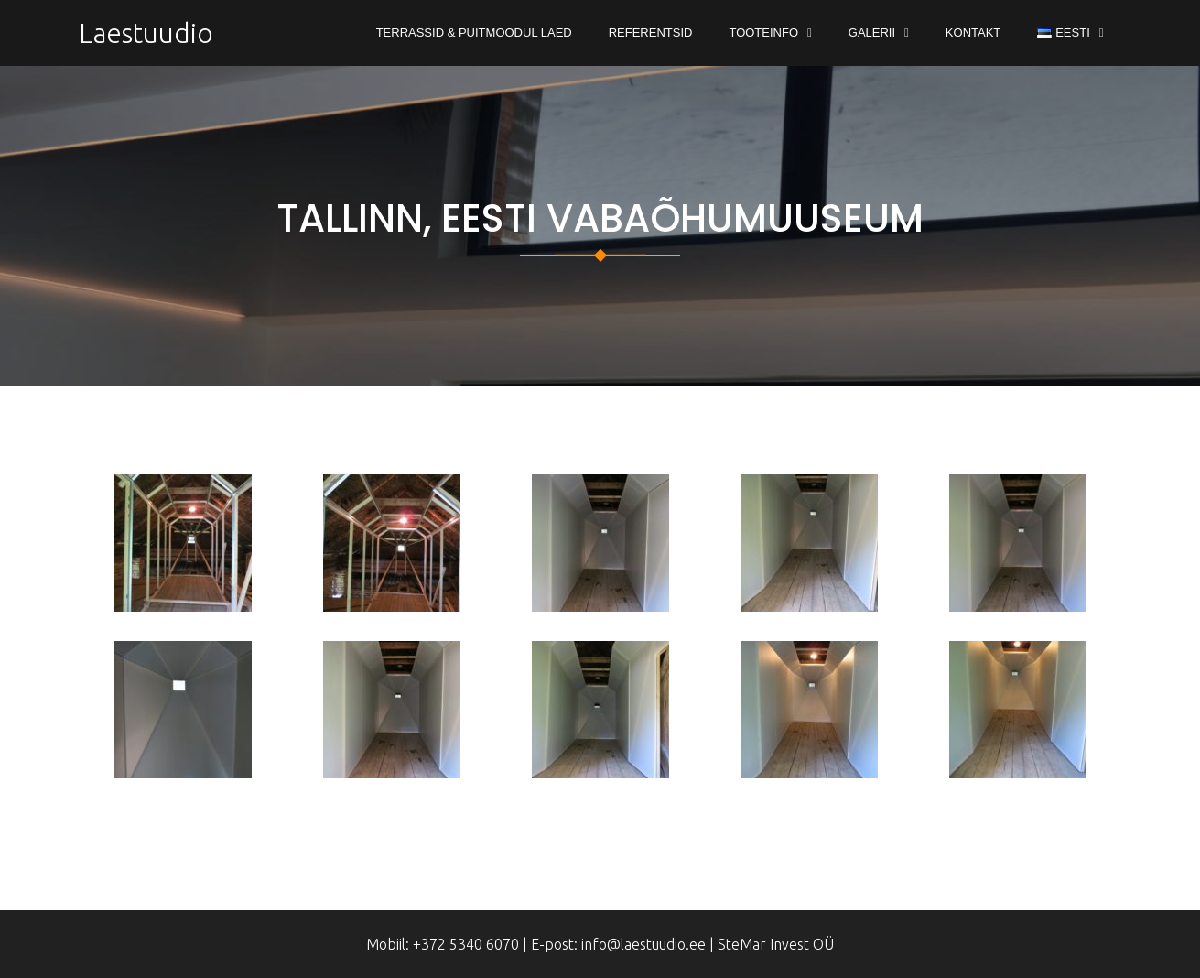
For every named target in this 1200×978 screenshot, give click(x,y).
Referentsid (651, 32)
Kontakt (973, 32)
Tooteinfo (763, 32)
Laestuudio (146, 33)
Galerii (872, 32)
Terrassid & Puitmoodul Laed (474, 32)
